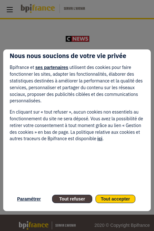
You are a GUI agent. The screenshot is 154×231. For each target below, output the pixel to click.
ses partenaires (51, 67)
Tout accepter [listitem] (115, 198)
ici (100, 138)
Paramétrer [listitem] (29, 198)
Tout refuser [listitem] (72, 198)
